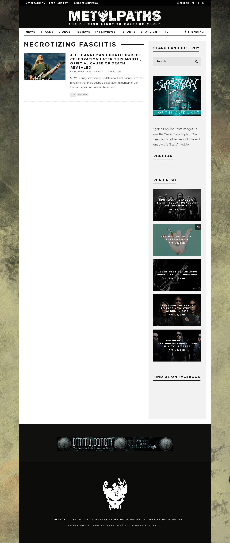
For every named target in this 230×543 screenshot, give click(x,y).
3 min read (82, 95)
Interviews (105, 31)
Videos (64, 31)
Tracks (47, 31)
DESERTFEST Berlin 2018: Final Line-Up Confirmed (177, 273)
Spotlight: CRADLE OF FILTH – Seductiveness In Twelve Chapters (177, 202)
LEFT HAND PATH (59, 3)
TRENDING (194, 31)
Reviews (83, 31)
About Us (81, 519)
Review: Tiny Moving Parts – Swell (177, 238)
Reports (128, 31)
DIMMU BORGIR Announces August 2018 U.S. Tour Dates (177, 343)
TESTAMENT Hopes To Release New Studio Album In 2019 (177, 308)
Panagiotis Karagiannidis (87, 72)
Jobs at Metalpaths (165, 519)
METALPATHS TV (35, 3)
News (30, 31)
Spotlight (150, 31)
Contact (58, 519)
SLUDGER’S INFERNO (85, 3)
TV (166, 31)
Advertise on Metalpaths (118, 519)
